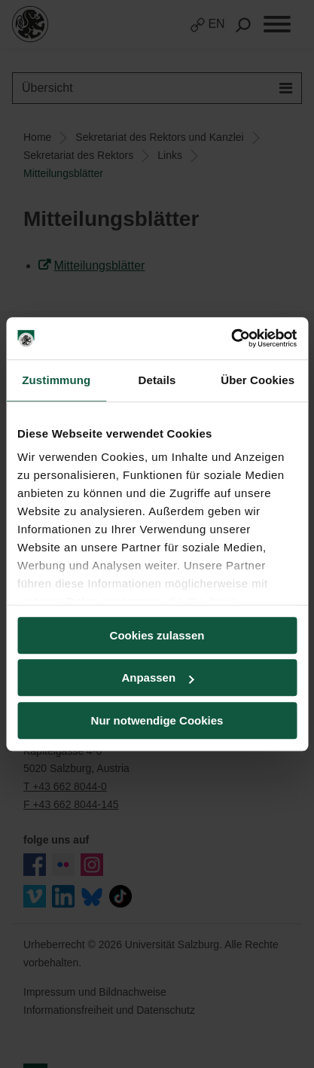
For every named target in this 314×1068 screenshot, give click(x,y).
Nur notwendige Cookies (157, 720)
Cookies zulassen (157, 635)
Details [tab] (157, 380)
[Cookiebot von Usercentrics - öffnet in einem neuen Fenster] (231, 338)
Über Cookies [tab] (257, 380)
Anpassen (157, 677)
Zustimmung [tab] (56, 380)
